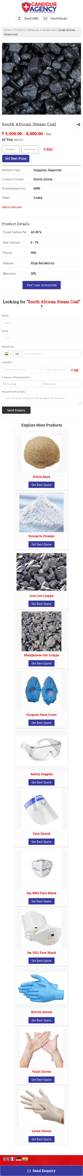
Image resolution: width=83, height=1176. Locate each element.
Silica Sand (41, 477)
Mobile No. (8, 346)
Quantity (7, 362)
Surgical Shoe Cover (41, 715)
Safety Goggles (42, 774)
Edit (48, 149)
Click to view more (12, 206)
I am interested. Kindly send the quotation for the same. (41, 399)
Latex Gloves (41, 1131)
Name (5, 315)
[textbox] (30, 149)
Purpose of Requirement (16, 377)
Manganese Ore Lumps (41, 655)
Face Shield (41, 834)
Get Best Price (15, 158)
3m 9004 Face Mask (41, 893)
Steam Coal (49, 29)
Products (19, 29)
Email (5, 331)
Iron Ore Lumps (41, 596)
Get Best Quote (41, 485)
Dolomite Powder (41, 536)
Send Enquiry (41, 1170)
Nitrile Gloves (41, 1012)
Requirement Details (13, 391)
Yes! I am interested (42, 285)
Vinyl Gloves (41, 1072)
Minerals (33, 29)
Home (7, 29)
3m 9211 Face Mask (41, 953)
